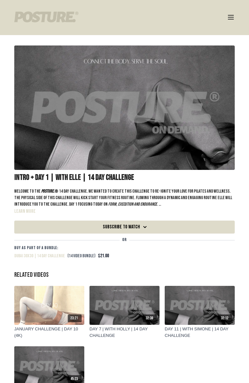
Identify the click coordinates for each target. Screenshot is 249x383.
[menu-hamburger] (231, 17)
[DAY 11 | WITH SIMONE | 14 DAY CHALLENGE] (200, 332)
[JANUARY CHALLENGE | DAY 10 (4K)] (49, 332)
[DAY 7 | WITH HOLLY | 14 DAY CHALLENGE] (124, 332)
